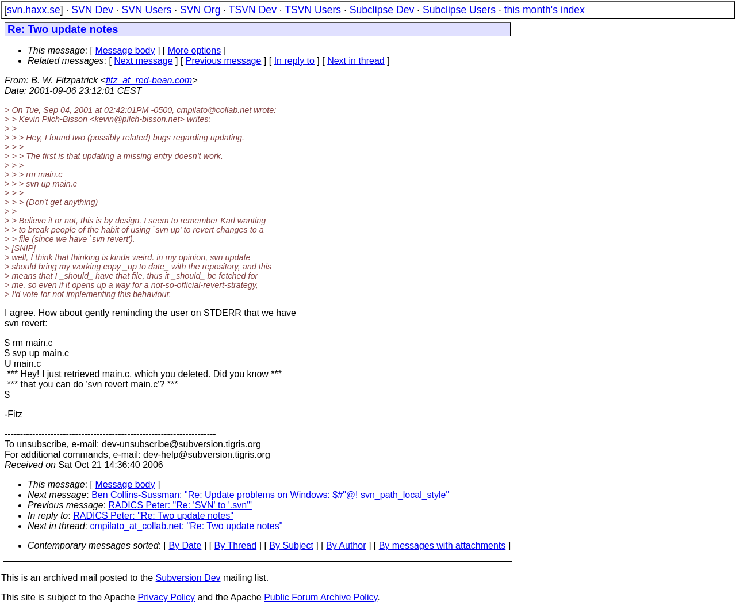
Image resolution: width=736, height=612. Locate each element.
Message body (125, 50)
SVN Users (146, 10)
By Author (346, 545)
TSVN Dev (253, 10)
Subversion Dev (188, 578)
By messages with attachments (442, 545)
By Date (184, 545)
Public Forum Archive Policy (320, 597)
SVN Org (200, 10)
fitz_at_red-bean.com (149, 80)
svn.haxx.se (33, 10)
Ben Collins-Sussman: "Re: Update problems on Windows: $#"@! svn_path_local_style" (270, 495)
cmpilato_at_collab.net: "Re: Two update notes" (186, 526)
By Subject (291, 545)
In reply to (294, 61)
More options (194, 50)
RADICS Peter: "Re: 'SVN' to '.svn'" (180, 505)
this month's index (544, 10)
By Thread (235, 545)
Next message (143, 61)
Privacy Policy (166, 597)
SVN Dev (92, 10)
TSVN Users (313, 10)
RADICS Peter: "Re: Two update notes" (153, 515)
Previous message (224, 61)
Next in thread (356, 61)
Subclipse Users (459, 10)
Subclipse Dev (382, 10)
